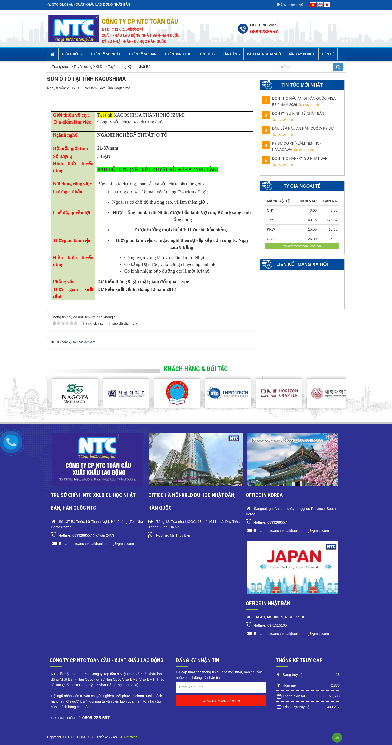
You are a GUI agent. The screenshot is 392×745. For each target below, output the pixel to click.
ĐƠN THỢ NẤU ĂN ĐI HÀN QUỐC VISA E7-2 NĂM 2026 (299, 101)
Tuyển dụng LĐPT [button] (178, 54)
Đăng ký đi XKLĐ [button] (302, 54)
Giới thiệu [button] (72, 55)
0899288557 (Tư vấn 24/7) (86, 535)
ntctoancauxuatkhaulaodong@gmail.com (96, 544)
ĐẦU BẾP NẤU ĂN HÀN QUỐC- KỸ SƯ (298, 131)
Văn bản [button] (231, 55)
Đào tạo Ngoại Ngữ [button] (264, 54)
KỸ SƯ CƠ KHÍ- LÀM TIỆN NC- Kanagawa (291, 146)
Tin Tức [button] (208, 55)
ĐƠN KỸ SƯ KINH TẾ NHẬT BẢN (293, 116)
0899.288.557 (96, 717)
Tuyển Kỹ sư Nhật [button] (105, 54)
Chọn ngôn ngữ (290, 4)
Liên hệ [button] (328, 54)
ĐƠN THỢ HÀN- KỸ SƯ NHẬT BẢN (295, 161)
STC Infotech (128, 737)
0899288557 (264, 31)
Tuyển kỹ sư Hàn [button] (142, 54)
